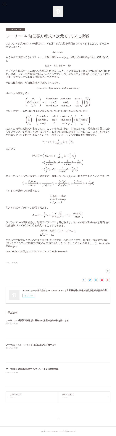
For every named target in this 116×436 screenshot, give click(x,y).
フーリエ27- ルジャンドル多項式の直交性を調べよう (31, 345)
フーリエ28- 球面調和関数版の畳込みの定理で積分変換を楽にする (37, 320)
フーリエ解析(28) (12, 262)
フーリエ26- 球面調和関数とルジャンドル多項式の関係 (32, 369)
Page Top (58, 419)
